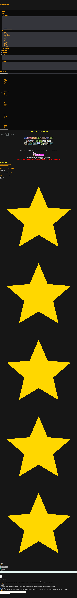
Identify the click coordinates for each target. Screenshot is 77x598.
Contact (5, 118)
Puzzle (4, 102)
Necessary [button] (1, 583)
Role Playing (5, 104)
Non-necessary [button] (2, 587)
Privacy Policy (5, 116)
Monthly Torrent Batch (6, 91)
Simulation (5, 106)
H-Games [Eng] (8, 134)
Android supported (6, 96)
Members (3, 119)
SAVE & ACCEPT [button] (2, 590)
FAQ (4, 115)
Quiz (4, 103)
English (4, 93)
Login (1, 564)
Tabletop (5, 107)
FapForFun (4, 4)
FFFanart (5, 82)
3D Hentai (5, 79)
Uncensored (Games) (5, 160)
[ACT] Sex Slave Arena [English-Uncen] (6, 175)
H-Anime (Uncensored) (8, 85)
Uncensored (5, 95)
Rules (4, 114)
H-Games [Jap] (12, 134)
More (2, 113)
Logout (4, 127)
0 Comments (7, 135)
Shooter (5, 105)
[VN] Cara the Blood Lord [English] (6, 172)
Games (3, 92)
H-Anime (5, 83)
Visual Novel (5, 108)
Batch (4, 81)
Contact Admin (5, 126)
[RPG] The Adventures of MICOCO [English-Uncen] (8, 168)
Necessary (2, 584)
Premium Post (5, 125)
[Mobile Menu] (3, 71)
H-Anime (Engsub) (7, 84)
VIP (21, 159)
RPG (2, 160)
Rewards (5, 90)
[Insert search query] (4, 73)
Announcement (5, 80)
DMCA (4, 117)
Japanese (5, 94)
